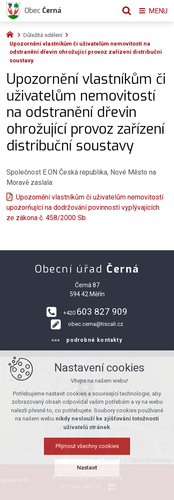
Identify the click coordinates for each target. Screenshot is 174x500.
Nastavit (87, 467)
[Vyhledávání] (126, 10)
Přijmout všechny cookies (87, 446)
